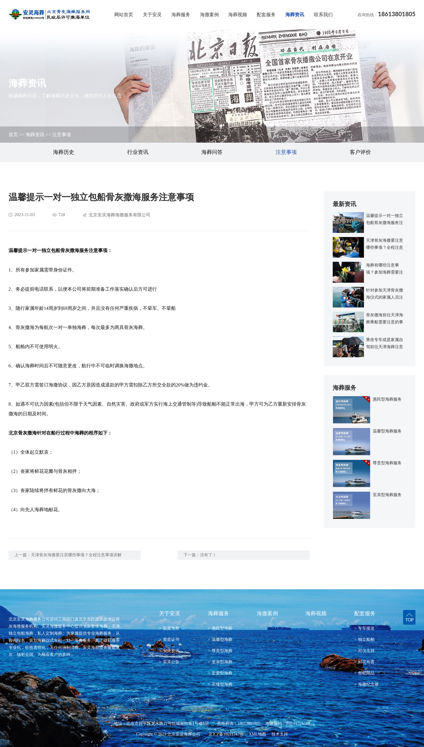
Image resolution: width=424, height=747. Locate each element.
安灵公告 (169, 662)
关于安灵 (152, 14)
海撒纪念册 (366, 684)
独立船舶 (364, 639)
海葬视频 (237, 14)
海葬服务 (180, 14)
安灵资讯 (169, 651)
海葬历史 (63, 152)
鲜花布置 (364, 662)
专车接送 (364, 628)
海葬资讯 (294, 14)
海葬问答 (212, 152)
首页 (13, 134)
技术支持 (279, 734)
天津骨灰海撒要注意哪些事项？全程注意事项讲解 (76, 555)
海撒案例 (209, 14)
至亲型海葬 (220, 662)
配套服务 (266, 14)
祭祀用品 (364, 673)
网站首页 (123, 14)
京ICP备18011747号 (226, 734)
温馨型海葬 (220, 639)
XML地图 (257, 734)
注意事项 (61, 134)
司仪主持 (364, 651)
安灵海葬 (169, 628)
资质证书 (169, 639)
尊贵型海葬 (220, 651)
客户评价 (360, 152)
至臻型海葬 (220, 684)
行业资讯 (137, 152)
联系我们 (323, 14)
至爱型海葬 (220, 673)
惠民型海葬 (220, 628)
